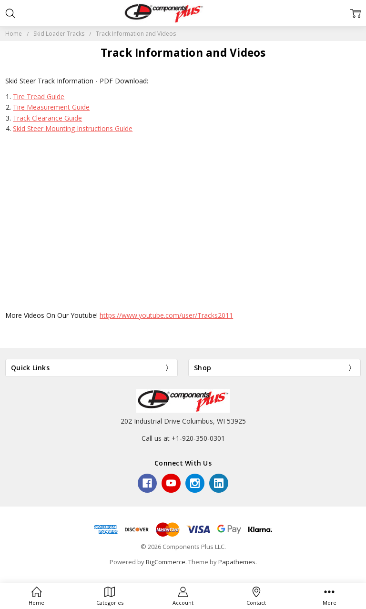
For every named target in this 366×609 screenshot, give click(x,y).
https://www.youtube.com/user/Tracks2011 (166, 315)
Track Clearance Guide (47, 117)
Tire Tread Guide (38, 96)
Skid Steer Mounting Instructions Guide (72, 128)
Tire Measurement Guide (51, 107)
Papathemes (236, 562)
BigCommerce (165, 562)
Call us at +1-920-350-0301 (183, 438)
